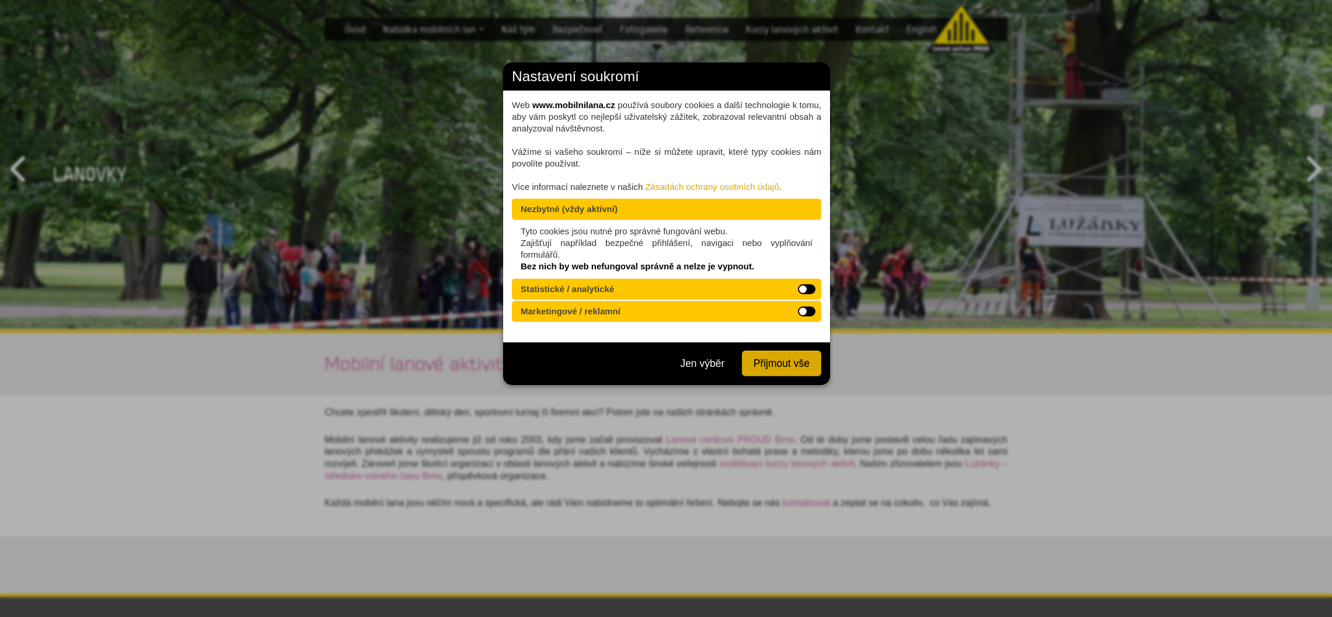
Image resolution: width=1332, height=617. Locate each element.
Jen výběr (702, 363)
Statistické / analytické (567, 289)
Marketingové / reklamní (570, 311)
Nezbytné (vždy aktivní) (569, 209)
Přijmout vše (782, 363)
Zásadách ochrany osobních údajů (712, 187)
